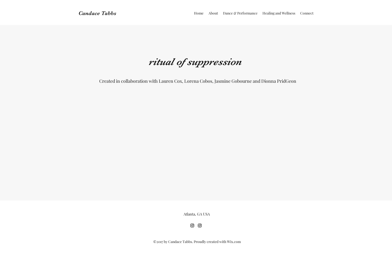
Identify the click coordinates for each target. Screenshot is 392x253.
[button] (240, 13)
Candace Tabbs (97, 13)
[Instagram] (192, 225)
